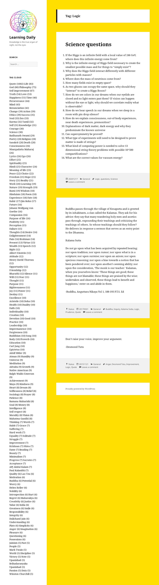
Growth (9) (28, 366)
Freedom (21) (16, 177)
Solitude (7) (29, 435)
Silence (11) (31, 273)
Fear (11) (24, 277)
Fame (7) (14, 449)
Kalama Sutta (127, 309)
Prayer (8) (29, 394)
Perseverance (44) (19, 101)
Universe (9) (16, 359)
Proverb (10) (27, 339)
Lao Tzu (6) (27, 473)
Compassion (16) (18, 214)
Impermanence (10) (20, 328)
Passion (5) (15, 570)
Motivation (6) (17, 477)
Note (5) (25, 556)
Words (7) (28, 422)
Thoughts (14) (17, 232)
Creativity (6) (16, 501)
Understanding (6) (19, 522)
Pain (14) (14, 239)
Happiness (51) (17, 97)
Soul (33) (14, 118)
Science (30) (16, 132)
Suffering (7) (16, 428)
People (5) (14, 546)
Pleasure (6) (16, 532)
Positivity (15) (16, 221)
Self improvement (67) (21, 90)
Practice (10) (16, 321)
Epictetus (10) (17, 349)
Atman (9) (14, 356)
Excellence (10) (17, 297)
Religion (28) (29, 139)
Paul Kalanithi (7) (18, 470)
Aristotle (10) (16, 301)
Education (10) (17, 342)
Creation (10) (16, 315)
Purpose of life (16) (19, 218)
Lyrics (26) (15, 156)
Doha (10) (29, 301)
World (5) (14, 553)
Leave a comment (76, 181)
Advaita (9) (15, 366)
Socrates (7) (29, 460)
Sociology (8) (16, 394)
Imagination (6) (28, 529)
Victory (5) (15, 556)
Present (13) (16, 242)
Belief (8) (31, 391)
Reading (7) (25, 449)
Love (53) (26, 94)
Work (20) (14, 183)
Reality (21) (27, 180)
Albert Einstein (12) (20, 252)
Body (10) (14, 339)
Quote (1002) (16, 83)
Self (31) (13, 125)
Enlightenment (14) (20, 235)
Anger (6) (14, 529)
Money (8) (24, 404)
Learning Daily (22, 37)
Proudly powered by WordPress (80, 388)
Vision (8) (28, 415)
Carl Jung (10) (17, 346)
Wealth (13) (15, 246)
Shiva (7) (28, 446)
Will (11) (14, 277)
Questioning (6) (17, 535)
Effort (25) (15, 159)
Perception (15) (17, 225)
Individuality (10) (18, 311)
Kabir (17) (15, 201)
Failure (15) (15, 228)
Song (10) (31, 335)
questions (105, 179)
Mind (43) (14, 104)
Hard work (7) (17, 432)
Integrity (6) (16, 515)
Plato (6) (13, 525)
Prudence (70, 312)
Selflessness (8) (17, 391)
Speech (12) (29, 246)
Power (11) (24, 290)
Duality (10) (28, 304)
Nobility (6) (15, 491)
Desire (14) (31, 232)
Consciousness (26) (19, 145)
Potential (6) (29, 480)
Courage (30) (16, 128)
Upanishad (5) (17, 560)
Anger (108, 364)
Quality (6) (15, 473)
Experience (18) (18, 197)
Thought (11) (16, 280)
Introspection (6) (18, 494)
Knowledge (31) (27, 125)
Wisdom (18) (28, 190)
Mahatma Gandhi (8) (20, 418)
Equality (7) (15, 435)
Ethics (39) (15, 114)
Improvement (132, 364)
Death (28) (29, 142)
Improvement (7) (18, 442)
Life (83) (28, 83)
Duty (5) (26, 570)
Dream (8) (25, 387)
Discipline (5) (27, 553)
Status (71, 309)
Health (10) (15, 304)
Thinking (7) (16, 422)
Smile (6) (29, 508)
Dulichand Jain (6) (19, 518)
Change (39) (16, 111)
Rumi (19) (14, 190)
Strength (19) (30, 187)
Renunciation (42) (19, 107)
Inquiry (117, 309)
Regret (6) (14, 498)
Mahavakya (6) (29, 498)
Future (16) (15, 204)
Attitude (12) (16, 256)
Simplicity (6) (26, 525)
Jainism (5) (15, 542)
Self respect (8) (17, 411)
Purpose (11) (16, 284)
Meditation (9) (17, 363)
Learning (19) (28, 183)
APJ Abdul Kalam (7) (20, 466)
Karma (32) (15, 121)
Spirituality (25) (18, 163)
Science (114, 179)
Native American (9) (20, 370)
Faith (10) (14, 308)
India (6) (24, 504)
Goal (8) (13, 404)
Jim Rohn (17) (28, 201)
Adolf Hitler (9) (17, 353)
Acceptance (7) (17, 463)
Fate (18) (32, 197)
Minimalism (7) (17, 456)
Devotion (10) (16, 318)
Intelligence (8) (17, 408)
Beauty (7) (15, 453)
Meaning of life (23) (20, 170)
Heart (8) (14, 387)
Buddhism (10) (17, 335)
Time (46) (31, 97)
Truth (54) (15, 94)
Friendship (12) (17, 270)
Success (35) (28, 114)
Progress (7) (16, 460)
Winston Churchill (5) (21, 573)
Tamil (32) (28, 121)
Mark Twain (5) (17, 549)
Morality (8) (15, 415)
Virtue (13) (29, 242)
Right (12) (14, 249)
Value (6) (14, 504)
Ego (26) (26, 156)
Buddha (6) (15, 480)
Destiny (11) (16, 294)
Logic (97, 179)
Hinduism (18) (17, 194)
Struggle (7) (15, 439)
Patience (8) (15, 397)
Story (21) (14, 180)
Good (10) (30, 318)
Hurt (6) (32, 494)
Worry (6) (14, 484)
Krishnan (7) (16, 446)
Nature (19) (15, 187)
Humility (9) (27, 356)
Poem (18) (31, 194)
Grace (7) (25, 425)
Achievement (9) (18, 380)
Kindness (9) (26, 384)
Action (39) (29, 111)
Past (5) (26, 542)
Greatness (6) (16, 508)
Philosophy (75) (27, 87)
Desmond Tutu (118, 364)
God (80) (14, 87)
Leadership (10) (18, 325)
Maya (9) (14, 384)
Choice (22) (27, 173)
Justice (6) (29, 501)
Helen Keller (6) (18, 487)
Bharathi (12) (16, 273)
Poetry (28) (15, 139)
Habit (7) (14, 425)
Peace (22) (15, 173)
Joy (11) (13, 290)
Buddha (109, 309)
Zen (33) (24, 118)
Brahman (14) (27, 239)
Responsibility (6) (18, 511)
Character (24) (29, 166)
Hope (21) (30, 177)
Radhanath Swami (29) (22, 135)
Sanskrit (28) (16, 142)
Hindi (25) (14, 166)
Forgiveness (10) (18, 332)
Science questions (88, 44)
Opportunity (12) (18, 266)
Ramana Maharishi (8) (21, 401)
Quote (78, 312)
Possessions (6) (17, 539)
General (86, 179)
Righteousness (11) (19, 287)
